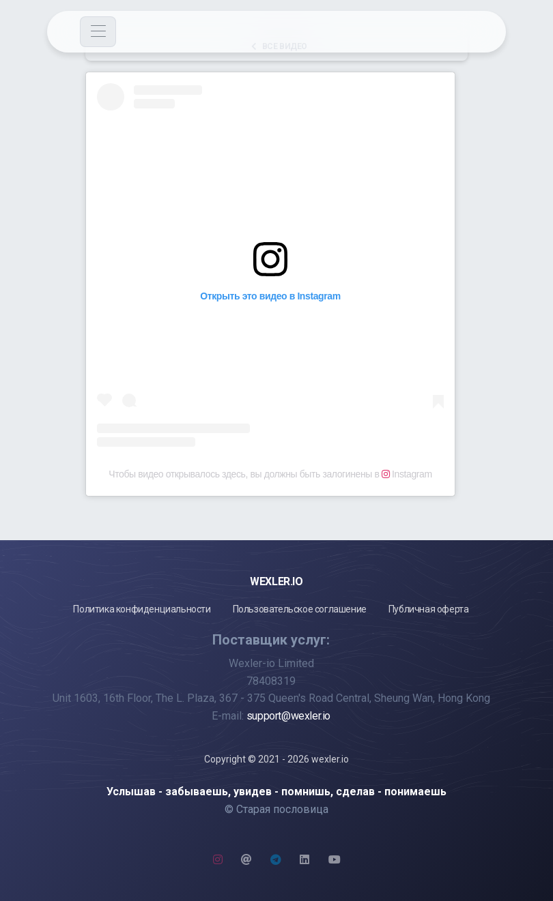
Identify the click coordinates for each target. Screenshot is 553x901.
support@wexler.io (288, 715)
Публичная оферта (428, 609)
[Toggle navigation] (98, 31)
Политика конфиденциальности (141, 609)
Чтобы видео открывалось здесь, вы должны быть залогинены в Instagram (270, 474)
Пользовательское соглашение (300, 609)
